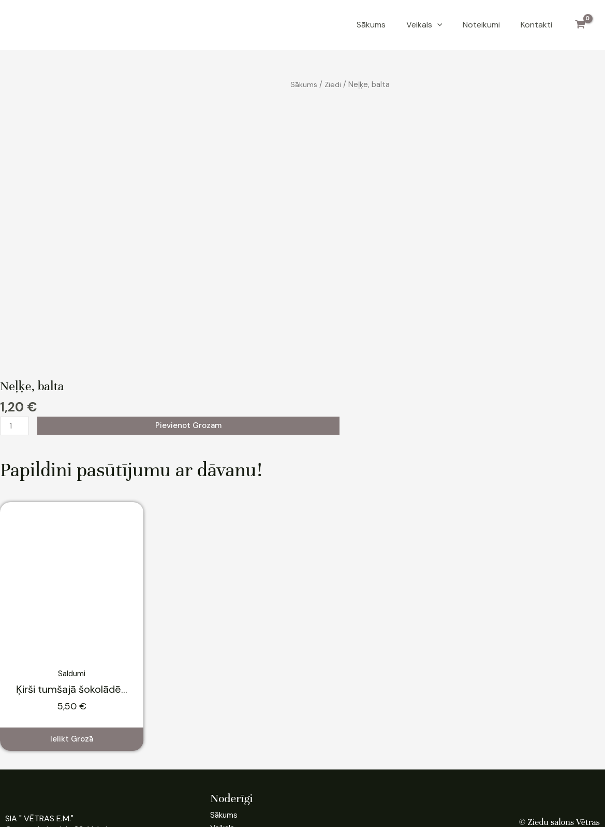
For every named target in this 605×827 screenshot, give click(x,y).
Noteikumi (481, 24)
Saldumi (71, 580)
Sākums (371, 24)
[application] (437, 25)
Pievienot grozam (189, 331)
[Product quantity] (15, 333)
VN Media (346, 808)
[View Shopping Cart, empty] (580, 25)
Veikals (424, 25)
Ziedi (333, 84)
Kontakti (536, 24)
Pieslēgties (580, 776)
